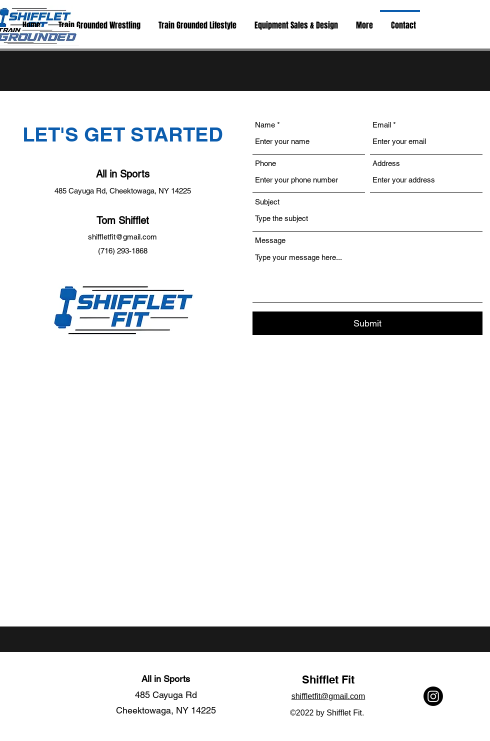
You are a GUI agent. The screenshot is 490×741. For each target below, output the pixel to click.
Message (270, 240)
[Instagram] (433, 696)
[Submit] (367, 323)
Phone (265, 163)
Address (386, 163)
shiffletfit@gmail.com (122, 236)
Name (265, 124)
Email (381, 124)
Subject (267, 202)
